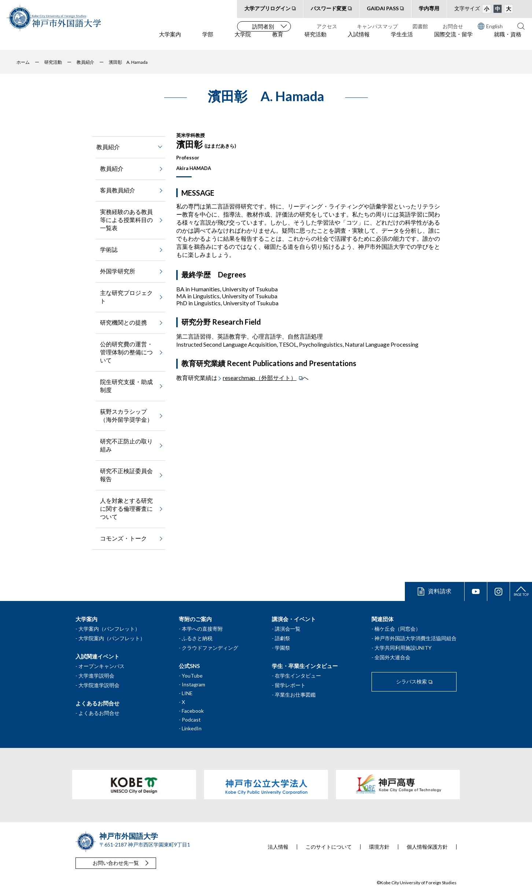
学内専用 (429, 8)
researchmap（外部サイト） (259, 377)
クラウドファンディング (210, 648)
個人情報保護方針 (427, 846)
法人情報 (278, 846)
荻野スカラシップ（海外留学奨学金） (126, 415)
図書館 (420, 26)
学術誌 (109, 249)
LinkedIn (192, 728)
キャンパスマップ (377, 26)
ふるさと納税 (197, 638)
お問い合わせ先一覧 (116, 863)
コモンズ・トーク (123, 538)
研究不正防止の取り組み (126, 445)
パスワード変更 (329, 8)
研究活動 (315, 40)
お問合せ (453, 26)
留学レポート (290, 685)
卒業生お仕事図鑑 (295, 694)
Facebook (193, 711)
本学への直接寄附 (202, 629)
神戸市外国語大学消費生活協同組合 (415, 638)
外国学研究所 (117, 271)
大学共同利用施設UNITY (403, 648)
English (490, 26)
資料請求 (439, 590)
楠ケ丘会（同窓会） (397, 629)
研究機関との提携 (123, 322)
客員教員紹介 (117, 190)
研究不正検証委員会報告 (126, 474)
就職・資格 (507, 40)
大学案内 (170, 40)
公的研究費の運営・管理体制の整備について (126, 352)
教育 (277, 40)
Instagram (193, 684)
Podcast (191, 719)
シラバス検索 (411, 681)
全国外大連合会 (392, 657)
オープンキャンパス (101, 666)
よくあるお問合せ (98, 713)
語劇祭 (282, 638)
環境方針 (379, 846)
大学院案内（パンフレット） (111, 638)
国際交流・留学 (453, 40)
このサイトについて (329, 846)
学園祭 (282, 648)
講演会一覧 (287, 629)
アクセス (327, 26)
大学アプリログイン (267, 8)
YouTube (192, 675)
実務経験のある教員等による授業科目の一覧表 (126, 219)
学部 (207, 40)
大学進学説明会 (96, 675)
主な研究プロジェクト (126, 296)
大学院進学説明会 (98, 685)
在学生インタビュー (298, 675)
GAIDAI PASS (383, 8)
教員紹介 (111, 168)
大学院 (242, 40)
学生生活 (402, 40)
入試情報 (359, 40)
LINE (187, 693)
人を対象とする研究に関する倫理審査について (126, 508)
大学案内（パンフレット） (109, 629)
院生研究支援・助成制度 (126, 385)
